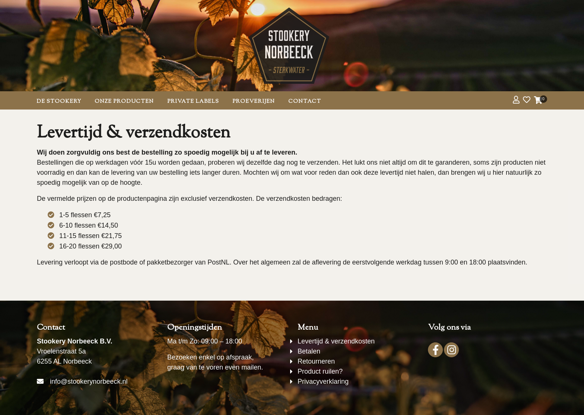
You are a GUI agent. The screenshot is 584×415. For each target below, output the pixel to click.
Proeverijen (253, 101)
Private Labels (193, 101)
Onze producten (124, 101)
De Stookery (58, 101)
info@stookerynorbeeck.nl (88, 381)
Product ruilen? (320, 371)
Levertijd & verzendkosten (336, 341)
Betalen (309, 351)
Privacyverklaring (323, 381)
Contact (304, 101)
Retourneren (316, 361)
